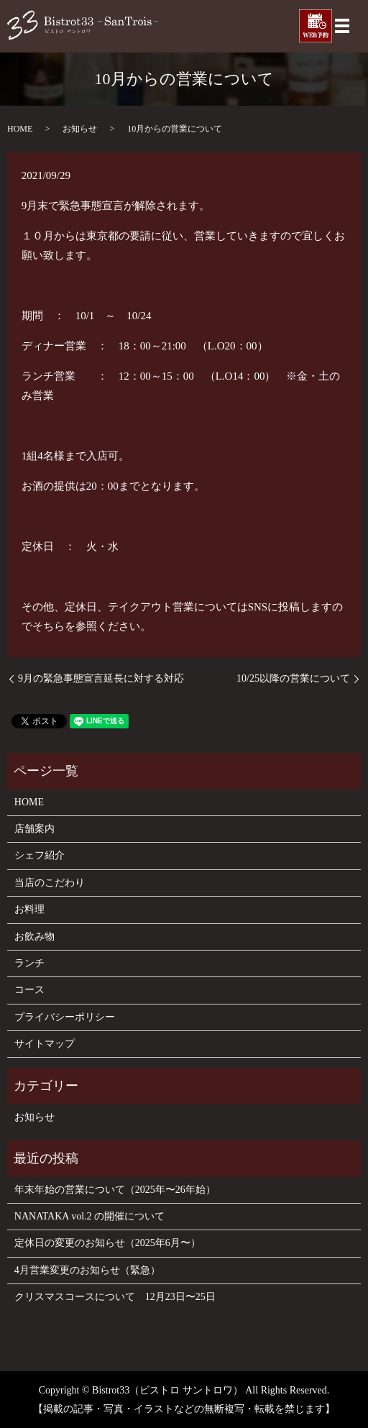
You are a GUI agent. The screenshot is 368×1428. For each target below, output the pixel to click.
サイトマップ (44, 1043)
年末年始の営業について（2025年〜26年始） (115, 1189)
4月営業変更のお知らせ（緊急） (87, 1270)
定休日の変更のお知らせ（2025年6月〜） (107, 1242)
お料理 (29, 909)
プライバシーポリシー (64, 1017)
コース (29, 989)
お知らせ (80, 129)
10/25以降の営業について (293, 678)
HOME (19, 129)
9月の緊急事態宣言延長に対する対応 (101, 678)
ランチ (29, 963)
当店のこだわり (49, 882)
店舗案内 (34, 828)
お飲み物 (34, 936)
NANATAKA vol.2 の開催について (89, 1216)
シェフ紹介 (39, 855)
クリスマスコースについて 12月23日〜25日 (115, 1296)
